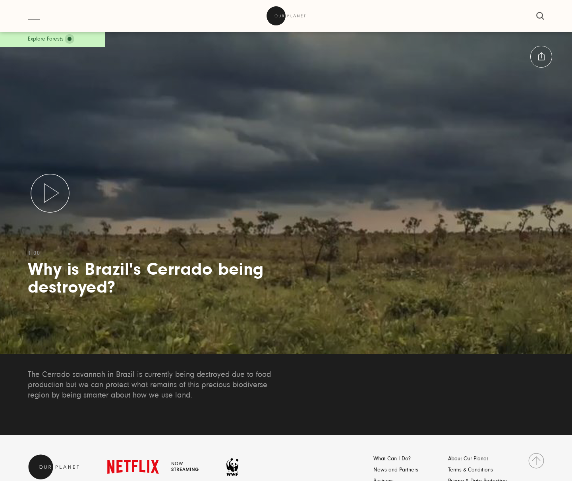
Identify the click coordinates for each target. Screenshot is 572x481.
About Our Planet (468, 459)
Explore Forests (46, 39)
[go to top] (536, 461)
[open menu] (34, 16)
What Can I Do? (392, 459)
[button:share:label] (541, 57)
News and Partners (395, 470)
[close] (540, 16)
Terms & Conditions (470, 470)
